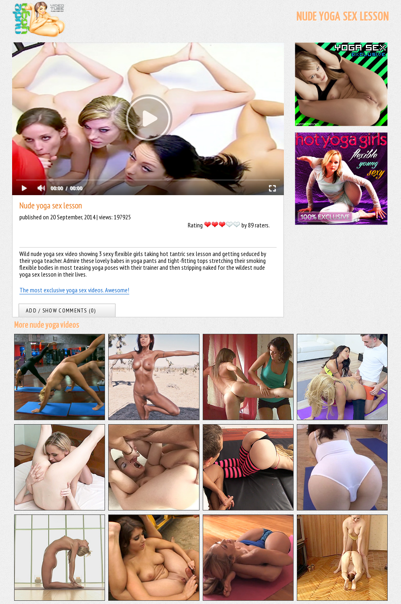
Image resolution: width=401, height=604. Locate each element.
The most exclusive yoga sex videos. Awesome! (74, 290)
